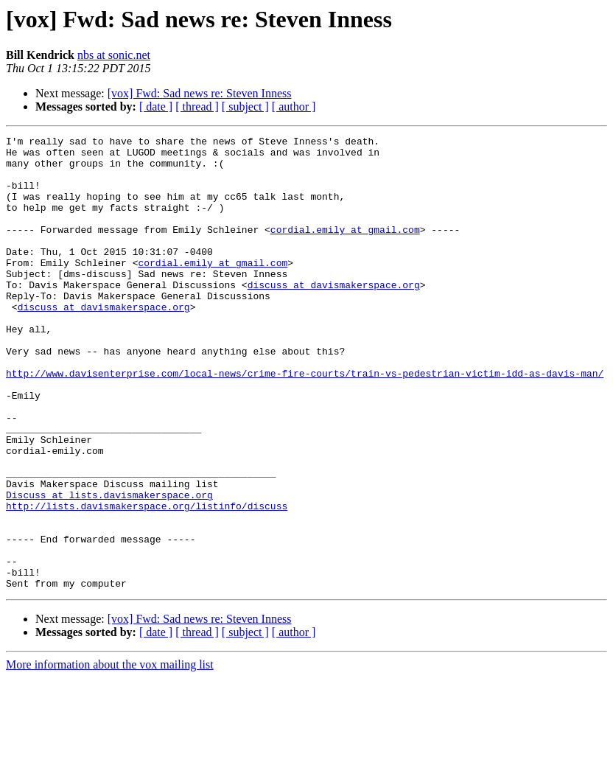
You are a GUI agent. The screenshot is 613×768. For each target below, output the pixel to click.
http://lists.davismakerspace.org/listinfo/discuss (146, 580)
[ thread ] (197, 106)
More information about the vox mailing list (110, 755)
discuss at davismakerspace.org (334, 315)
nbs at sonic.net (113, 55)
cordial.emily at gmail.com (345, 249)
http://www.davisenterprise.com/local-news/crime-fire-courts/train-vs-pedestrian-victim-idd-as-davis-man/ (304, 421)
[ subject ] (245, 106)
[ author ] (294, 106)
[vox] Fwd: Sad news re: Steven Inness (200, 93)
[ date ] (155, 106)
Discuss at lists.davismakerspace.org (109, 567)
